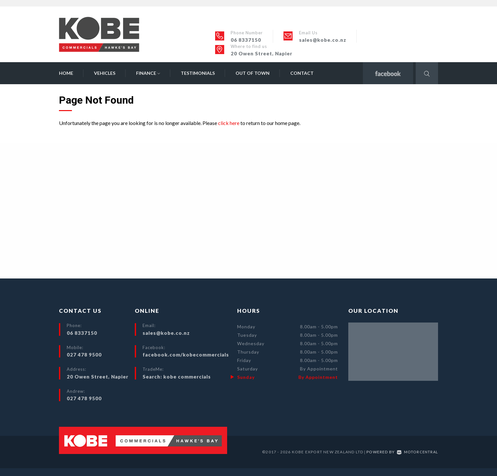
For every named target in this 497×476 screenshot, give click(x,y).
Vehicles (104, 73)
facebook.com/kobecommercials (186, 354)
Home (66, 73)
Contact (302, 73)
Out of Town (253, 73)
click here (228, 123)
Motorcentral (417, 451)
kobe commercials (187, 377)
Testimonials (198, 73)
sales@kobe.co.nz (322, 40)
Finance (148, 73)
